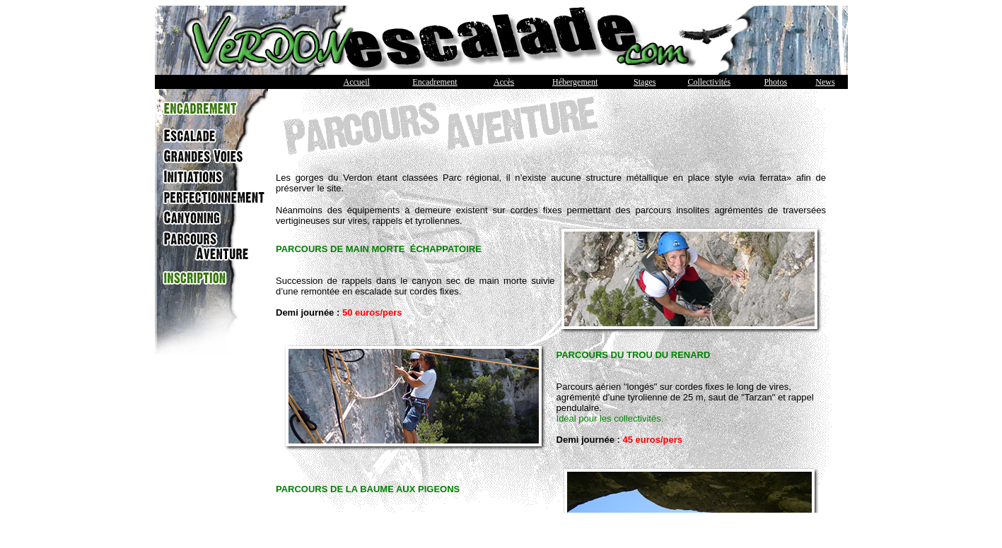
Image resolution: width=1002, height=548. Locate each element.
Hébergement (575, 82)
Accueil (357, 82)
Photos (775, 82)
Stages (645, 82)
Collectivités (708, 82)
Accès (504, 82)
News (824, 82)
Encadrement (434, 82)
